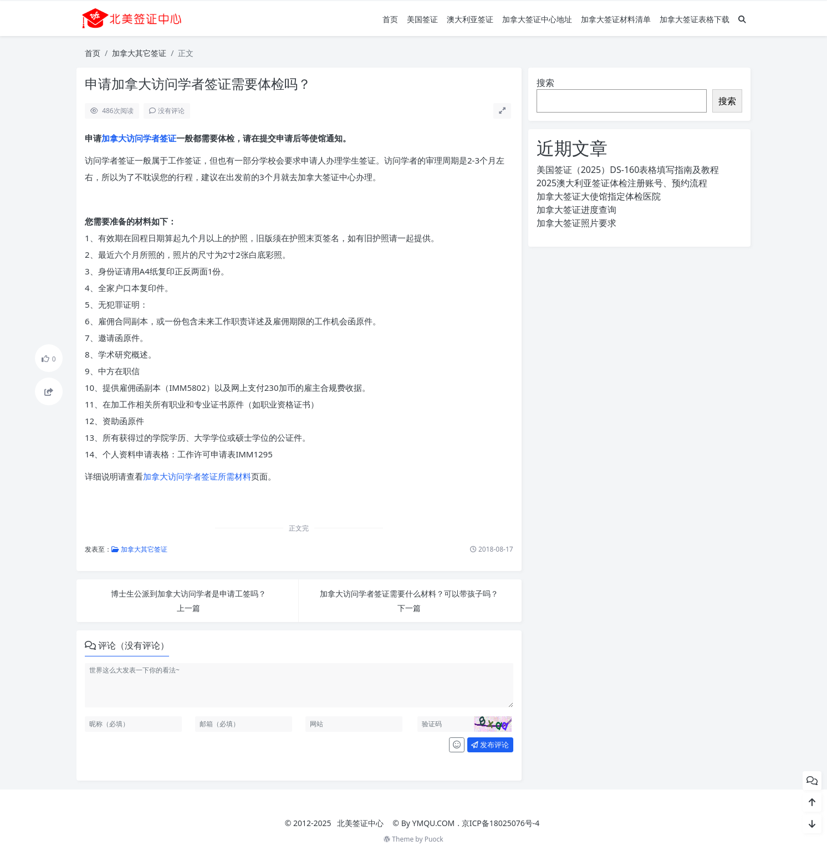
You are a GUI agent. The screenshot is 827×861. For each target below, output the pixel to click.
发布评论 (490, 745)
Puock (434, 839)
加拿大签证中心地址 (537, 19)
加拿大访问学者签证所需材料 (197, 476)
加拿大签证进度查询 (576, 209)
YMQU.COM (433, 823)
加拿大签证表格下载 (694, 19)
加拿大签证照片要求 (576, 223)
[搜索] (742, 19)
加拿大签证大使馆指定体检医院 (599, 196)
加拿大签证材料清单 (616, 19)
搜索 (545, 83)
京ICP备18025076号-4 (501, 823)
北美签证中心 (360, 823)
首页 (390, 19)
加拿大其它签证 (139, 53)
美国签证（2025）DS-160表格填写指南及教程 (628, 170)
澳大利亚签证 (470, 19)
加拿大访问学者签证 (138, 138)
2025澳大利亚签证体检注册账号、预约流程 (622, 183)
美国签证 (422, 19)
